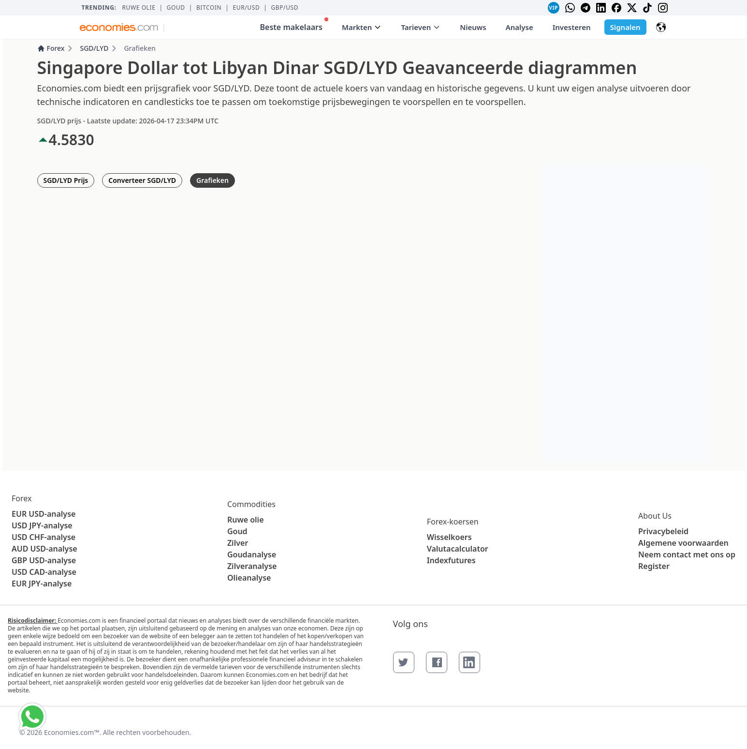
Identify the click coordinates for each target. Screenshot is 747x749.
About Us (655, 515)
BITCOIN (208, 8)
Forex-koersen (453, 521)
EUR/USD (246, 8)
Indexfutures (451, 560)
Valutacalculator (457, 548)
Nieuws (473, 27)
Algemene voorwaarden (683, 543)
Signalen (625, 27)
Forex (51, 48)
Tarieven (420, 27)
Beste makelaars (294, 24)
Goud (176, 8)
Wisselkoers (449, 537)
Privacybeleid (663, 531)
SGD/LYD (94, 48)
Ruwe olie (138, 8)
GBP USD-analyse (44, 560)
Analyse (519, 27)
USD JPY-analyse (42, 525)
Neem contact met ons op (686, 554)
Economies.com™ (71, 732)
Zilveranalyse (252, 566)
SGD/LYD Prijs (66, 180)
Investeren (572, 27)
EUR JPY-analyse (42, 583)
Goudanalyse (251, 554)
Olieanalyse (249, 577)
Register (654, 566)
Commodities (251, 504)
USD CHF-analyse (43, 537)
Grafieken (212, 180)
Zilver (237, 543)
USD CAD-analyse (44, 572)
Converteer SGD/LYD (142, 180)
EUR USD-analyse (43, 514)
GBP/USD (284, 8)
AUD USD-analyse (44, 548)
